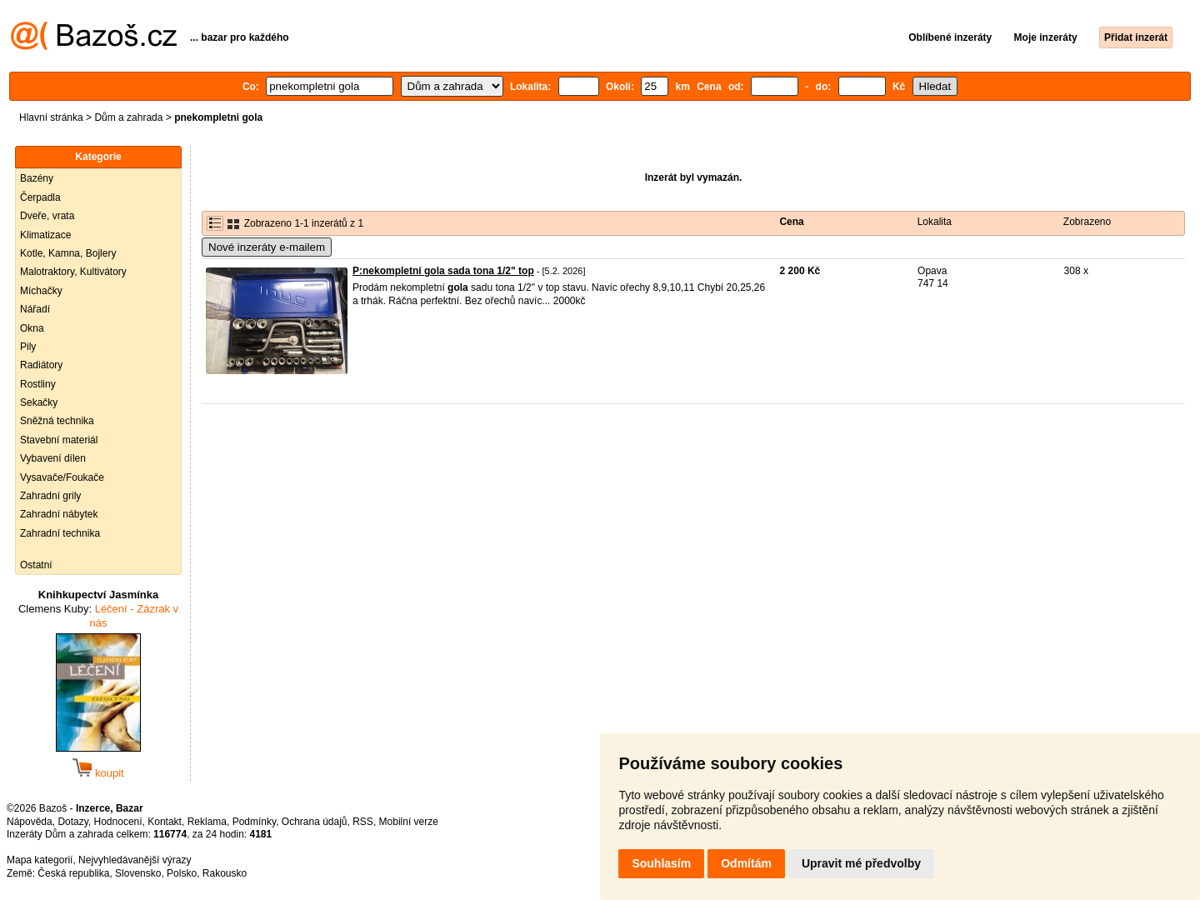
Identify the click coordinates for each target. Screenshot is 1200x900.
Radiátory (41, 365)
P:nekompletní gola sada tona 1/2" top (443, 271)
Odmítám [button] (746, 863)
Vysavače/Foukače (62, 477)
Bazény (36, 178)
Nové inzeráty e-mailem (266, 247)
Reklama (207, 822)
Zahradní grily (50, 496)
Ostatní (36, 565)
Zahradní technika (60, 533)
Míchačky (41, 291)
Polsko (182, 873)
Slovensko (138, 873)
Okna (32, 328)
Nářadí (35, 309)
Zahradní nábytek (59, 514)
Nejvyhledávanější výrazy (134, 860)
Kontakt (165, 822)
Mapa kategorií (39, 860)
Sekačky (39, 402)
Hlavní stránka (51, 117)
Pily (28, 346)
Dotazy (73, 822)
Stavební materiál (59, 440)
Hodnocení (118, 822)
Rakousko (224, 873)
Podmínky (254, 822)
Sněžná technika (57, 421)
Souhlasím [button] (661, 863)
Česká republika (73, 873)
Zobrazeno (1087, 222)
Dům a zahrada (128, 117)
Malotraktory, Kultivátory (73, 272)
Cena (791, 222)
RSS (362, 822)
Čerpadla (40, 197)
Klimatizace (45, 235)
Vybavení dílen (53, 458)
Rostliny (38, 384)
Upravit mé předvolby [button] (861, 863)
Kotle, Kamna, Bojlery (68, 253)
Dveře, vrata (47, 216)
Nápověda (29, 822)
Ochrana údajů (315, 822)
